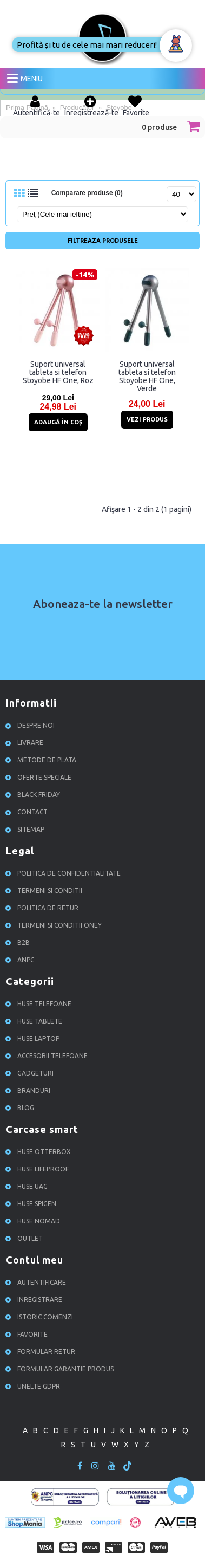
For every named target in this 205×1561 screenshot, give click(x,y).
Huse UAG (28, 1186)
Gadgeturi (31, 1073)
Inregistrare (35, 1299)
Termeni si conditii (45, 890)
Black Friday (34, 794)
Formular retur (42, 1351)
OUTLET (26, 1238)
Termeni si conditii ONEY (55, 925)
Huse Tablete (35, 1021)
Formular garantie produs (61, 1368)
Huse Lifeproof (39, 1169)
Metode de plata (42, 759)
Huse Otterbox (40, 1151)
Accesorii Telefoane (48, 1055)
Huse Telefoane (40, 1003)
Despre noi (32, 725)
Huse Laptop (34, 1038)
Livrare (26, 742)
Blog (21, 1107)
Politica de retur (43, 907)
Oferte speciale (40, 777)
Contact (28, 811)
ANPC (21, 959)
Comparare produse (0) (87, 193)
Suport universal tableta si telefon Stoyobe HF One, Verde (147, 376)
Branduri (29, 1090)
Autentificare (37, 1282)
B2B (19, 942)
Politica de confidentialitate (65, 873)
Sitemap (26, 829)
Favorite (28, 1334)
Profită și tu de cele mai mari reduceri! (87, 44)
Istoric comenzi (41, 1316)
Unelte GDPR (34, 1386)
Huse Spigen (32, 1203)
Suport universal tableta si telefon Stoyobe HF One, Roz (58, 372)
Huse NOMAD (34, 1221)
